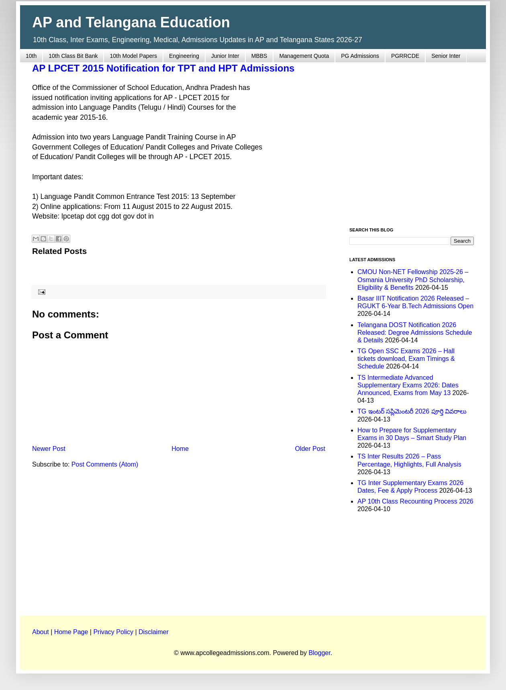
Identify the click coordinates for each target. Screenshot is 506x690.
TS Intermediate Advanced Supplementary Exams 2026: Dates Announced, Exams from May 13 (408, 385)
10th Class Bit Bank (73, 56)
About (40, 632)
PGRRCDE (405, 56)
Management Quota (304, 56)
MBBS (259, 56)
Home (180, 448)
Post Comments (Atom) (104, 464)
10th (31, 56)
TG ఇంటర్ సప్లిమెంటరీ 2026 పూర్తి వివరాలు (412, 411)
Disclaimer (154, 632)
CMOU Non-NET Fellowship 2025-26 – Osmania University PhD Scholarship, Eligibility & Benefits (412, 279)
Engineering (184, 56)
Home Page (71, 632)
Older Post (310, 448)
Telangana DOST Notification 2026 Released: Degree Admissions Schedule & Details (414, 332)
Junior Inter (225, 56)
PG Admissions (360, 56)
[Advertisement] (75, 140)
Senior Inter (445, 56)
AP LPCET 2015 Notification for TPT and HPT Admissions (163, 68)
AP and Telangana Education (131, 22)
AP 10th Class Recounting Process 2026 (415, 501)
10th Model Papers (133, 56)
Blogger (319, 652)
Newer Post (48, 448)
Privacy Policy (113, 632)
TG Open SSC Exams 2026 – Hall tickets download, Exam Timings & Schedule (406, 359)
